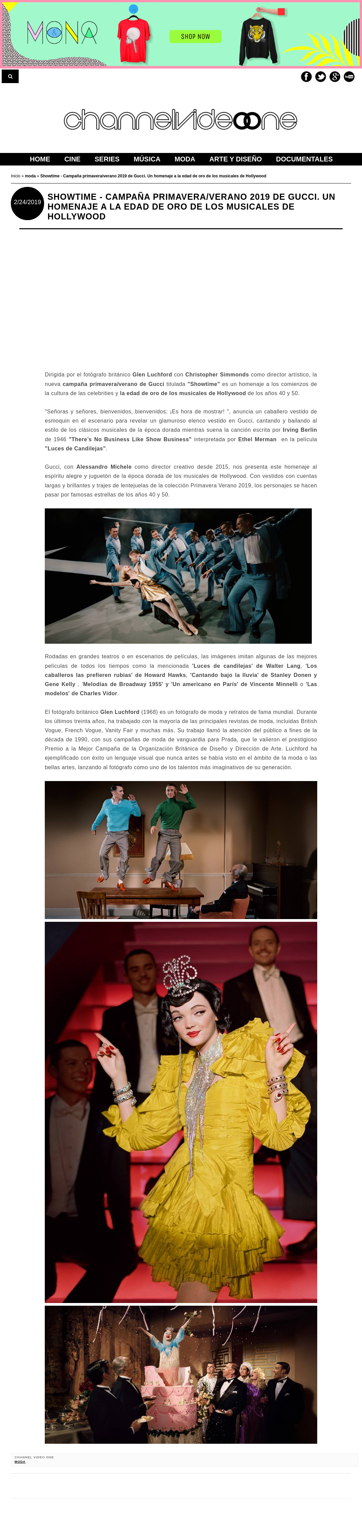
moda (20, 1461)
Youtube (349, 76)
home (40, 159)
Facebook (306, 76)
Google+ (334, 76)
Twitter (320, 76)
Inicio (16, 176)
